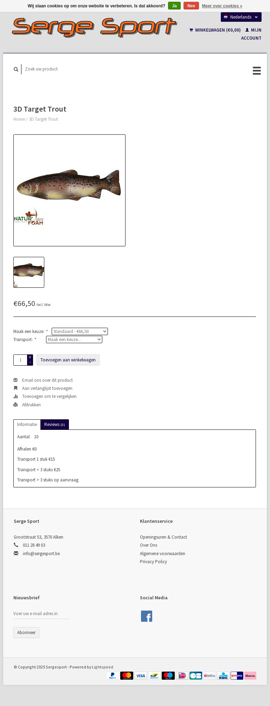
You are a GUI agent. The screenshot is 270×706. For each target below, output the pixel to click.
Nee (191, 6)
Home (19, 119)
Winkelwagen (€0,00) (215, 30)
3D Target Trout (43, 119)
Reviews (54, 424)
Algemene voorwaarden (162, 554)
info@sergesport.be (41, 554)
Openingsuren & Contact (163, 537)
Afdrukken (27, 405)
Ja (174, 6)
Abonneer (26, 632)
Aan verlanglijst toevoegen (42, 388)
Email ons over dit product (43, 380)
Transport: (24, 339)
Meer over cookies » (222, 6)
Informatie (27, 424)
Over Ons (148, 545)
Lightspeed (102, 667)
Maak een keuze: (30, 331)
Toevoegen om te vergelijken (45, 396)
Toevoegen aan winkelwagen (68, 360)
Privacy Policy (153, 562)
